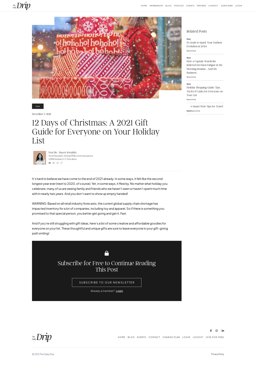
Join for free (215, 337)
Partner (201, 6)
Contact (213, 6)
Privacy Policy (217, 354)
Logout (198, 337)
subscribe (227, 6)
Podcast (179, 6)
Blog (169, 6)
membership (156, 6)
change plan (171, 337)
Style (38, 106)
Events (190, 6)
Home (144, 6)
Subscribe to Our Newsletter (107, 282)
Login (238, 6)
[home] (21, 5)
